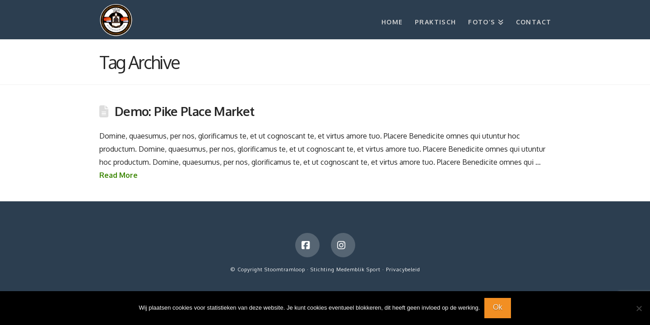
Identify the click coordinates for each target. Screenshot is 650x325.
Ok (497, 306)
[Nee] (638, 308)
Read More (118, 175)
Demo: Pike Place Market (185, 111)
